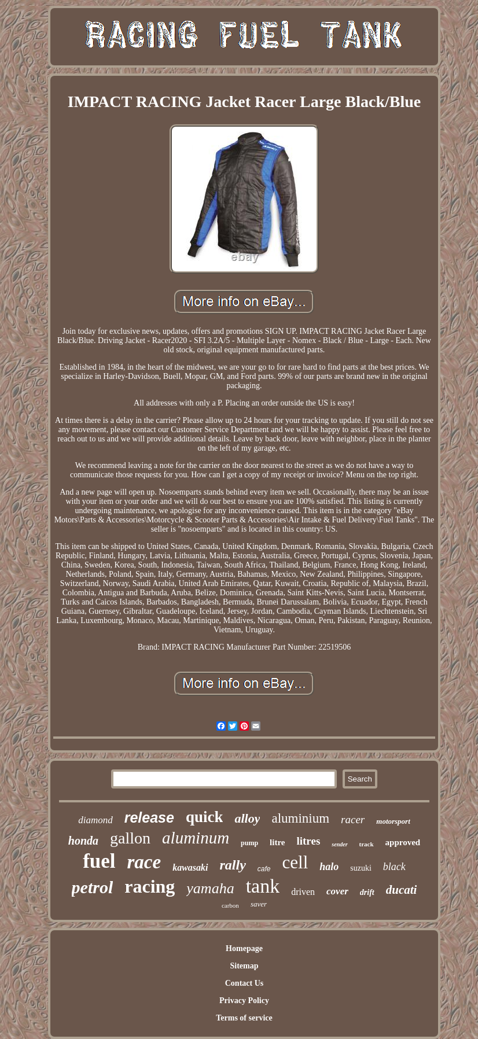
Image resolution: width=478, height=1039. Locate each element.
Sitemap (244, 965)
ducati (401, 890)
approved (403, 842)
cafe (264, 869)
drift (367, 892)
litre (277, 842)
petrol (92, 887)
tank (263, 886)
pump (249, 843)
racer (353, 819)
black (394, 866)
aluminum (195, 837)
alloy (247, 818)
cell (295, 862)
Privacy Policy (244, 1000)
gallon (130, 838)
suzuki (361, 868)
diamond (95, 820)
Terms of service (244, 1018)
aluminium (300, 818)
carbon (230, 905)
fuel (99, 861)
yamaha (210, 888)
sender (339, 844)
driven (303, 892)
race (144, 862)
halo (329, 866)
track (366, 844)
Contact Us (244, 983)
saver (259, 904)
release (149, 817)
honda (83, 840)
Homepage (244, 948)
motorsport (393, 821)
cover (337, 891)
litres (308, 841)
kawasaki (190, 867)
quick (204, 817)
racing (149, 886)
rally (233, 864)
